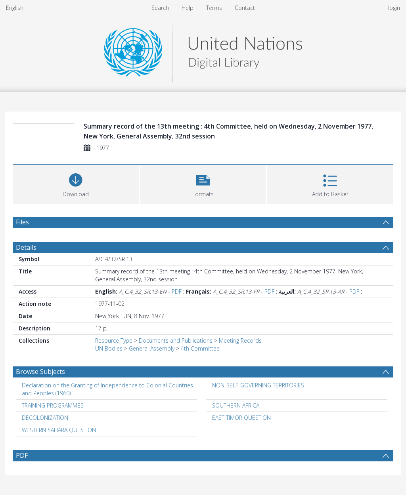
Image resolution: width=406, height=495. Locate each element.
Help (187, 7)
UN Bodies (109, 348)
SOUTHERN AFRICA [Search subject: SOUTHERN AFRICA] (235, 405)
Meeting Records (240, 340)
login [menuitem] (394, 7)
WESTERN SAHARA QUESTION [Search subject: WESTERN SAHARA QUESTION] (59, 430)
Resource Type (113, 340)
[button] (203, 183)
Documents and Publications (176, 340)
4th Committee (200, 348)
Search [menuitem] (160, 7)
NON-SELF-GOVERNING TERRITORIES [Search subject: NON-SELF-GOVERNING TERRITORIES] (258, 385)
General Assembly (151, 348)
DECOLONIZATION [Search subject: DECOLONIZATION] (45, 417)
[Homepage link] (203, 50)
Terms (214, 7)
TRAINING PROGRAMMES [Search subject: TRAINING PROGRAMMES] (53, 405)
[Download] (76, 183)
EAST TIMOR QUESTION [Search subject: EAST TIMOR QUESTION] (241, 417)
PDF (177, 291)
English (14, 7)
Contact (245, 7)
